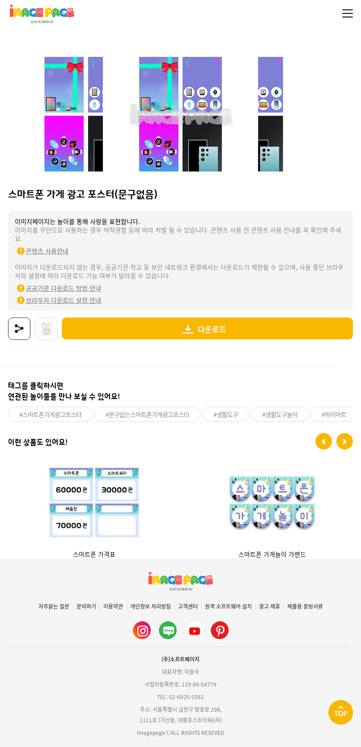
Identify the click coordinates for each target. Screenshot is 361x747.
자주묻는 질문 (53, 606)
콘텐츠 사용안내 (47, 250)
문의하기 (86, 606)
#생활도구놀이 (279, 414)
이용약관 (113, 606)
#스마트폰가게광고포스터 (50, 414)
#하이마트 (334, 414)
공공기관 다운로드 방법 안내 (63, 287)
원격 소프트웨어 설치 (228, 606)
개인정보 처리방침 (150, 606)
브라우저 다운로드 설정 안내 (63, 300)
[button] (323, 441)
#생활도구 (225, 414)
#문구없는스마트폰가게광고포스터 (147, 414)
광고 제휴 (269, 606)
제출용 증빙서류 (305, 606)
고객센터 (188, 606)
